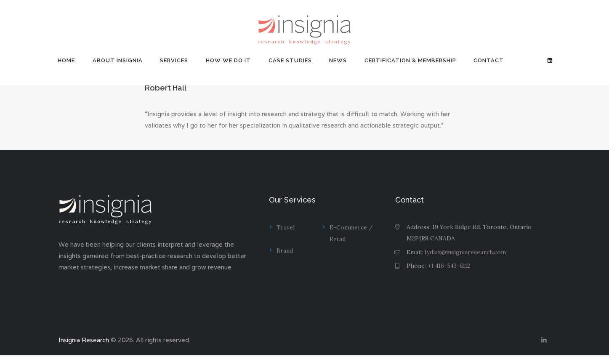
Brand (285, 251)
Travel (286, 227)
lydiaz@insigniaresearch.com (465, 252)
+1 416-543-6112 (450, 265)
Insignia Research (84, 341)
